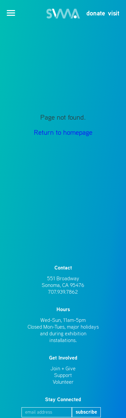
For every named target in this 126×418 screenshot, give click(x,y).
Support (63, 375)
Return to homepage (63, 132)
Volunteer (63, 382)
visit (113, 13)
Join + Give (63, 369)
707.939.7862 (63, 292)
